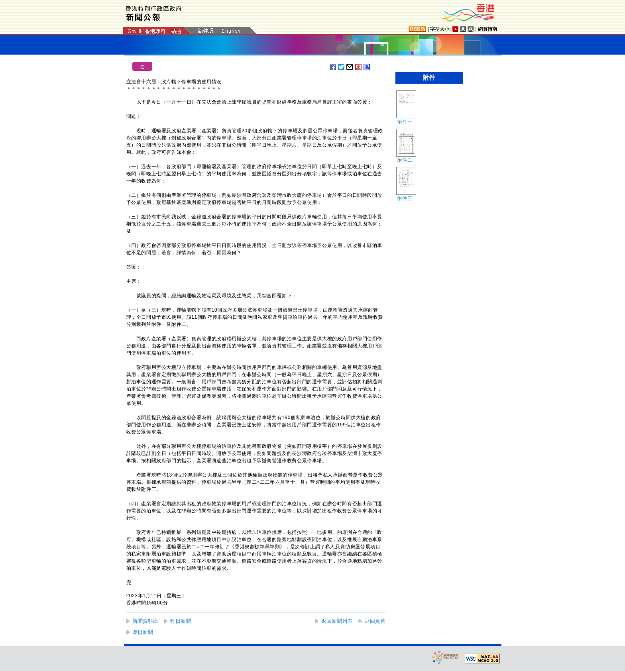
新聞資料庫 (145, 621)
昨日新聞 (180, 621)
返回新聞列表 (336, 621)
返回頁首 (375, 621)
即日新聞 (142, 632)
